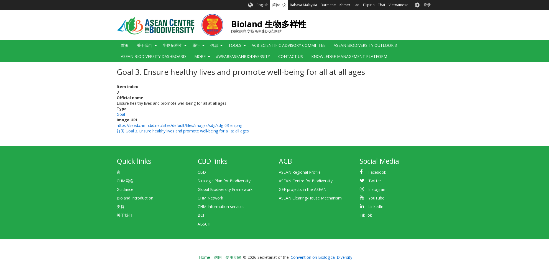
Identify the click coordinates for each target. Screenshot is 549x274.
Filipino (369, 4)
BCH (202, 215)
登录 (427, 4)
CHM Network (210, 198)
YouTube (376, 198)
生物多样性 (172, 45)
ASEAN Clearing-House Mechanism (310, 198)
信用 (218, 257)
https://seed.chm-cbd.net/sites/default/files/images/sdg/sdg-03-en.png (179, 125)
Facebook (377, 172)
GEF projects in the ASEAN (302, 189)
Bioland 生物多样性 (268, 24)
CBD (202, 172)
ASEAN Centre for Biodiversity (306, 180)
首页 (125, 45)
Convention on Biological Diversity (321, 257)
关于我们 (144, 45)
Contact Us (290, 56)
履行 (196, 45)
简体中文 (279, 4)
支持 (120, 206)
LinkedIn (375, 206)
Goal (121, 114)
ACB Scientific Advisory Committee (288, 45)
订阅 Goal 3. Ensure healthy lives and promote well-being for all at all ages (183, 131)
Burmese (328, 4)
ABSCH (204, 224)
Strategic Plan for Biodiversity (224, 180)
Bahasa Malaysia (303, 4)
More (200, 56)
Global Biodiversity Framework (225, 189)
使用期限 (233, 257)
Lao (356, 4)
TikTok (366, 215)
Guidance (125, 189)
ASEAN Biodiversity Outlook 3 (365, 45)
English (263, 4)
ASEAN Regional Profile (300, 172)
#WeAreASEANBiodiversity (243, 56)
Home (204, 257)
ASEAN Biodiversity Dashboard (153, 56)
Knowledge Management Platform (349, 56)
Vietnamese (398, 4)
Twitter (374, 180)
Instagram (377, 189)
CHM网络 (125, 180)
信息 (214, 45)
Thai (381, 4)
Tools (234, 45)
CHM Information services (221, 206)
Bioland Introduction (135, 198)
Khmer (344, 4)
